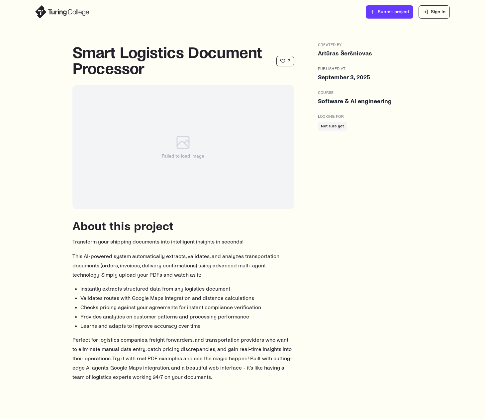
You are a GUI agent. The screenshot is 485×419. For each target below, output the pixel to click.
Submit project (389, 12)
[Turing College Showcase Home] (62, 12)
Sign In (434, 12)
